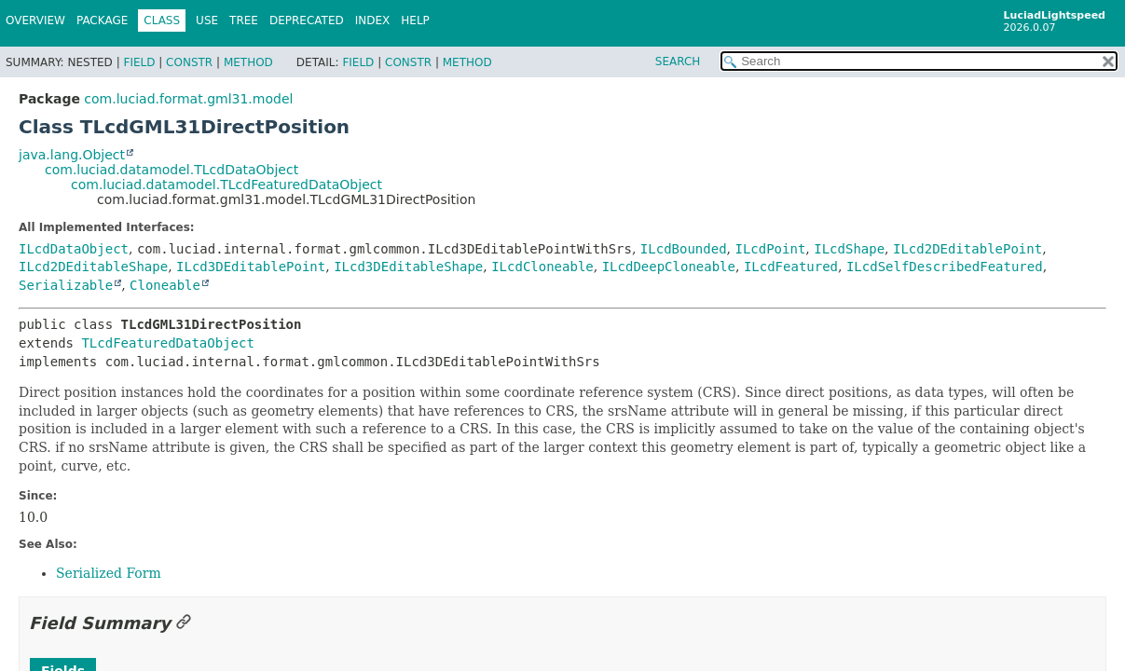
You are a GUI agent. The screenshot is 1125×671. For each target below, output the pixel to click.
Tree (243, 20)
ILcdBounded (683, 248)
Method (248, 62)
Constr (189, 62)
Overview (35, 20)
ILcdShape (849, 248)
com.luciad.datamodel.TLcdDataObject (171, 169)
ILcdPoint (769, 248)
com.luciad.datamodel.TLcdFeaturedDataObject (226, 184)
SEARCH (678, 61)
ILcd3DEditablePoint (250, 266)
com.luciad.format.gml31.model (188, 98)
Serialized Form (108, 573)
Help (415, 20)
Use (207, 20)
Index (373, 20)
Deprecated (306, 20)
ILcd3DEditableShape (408, 266)
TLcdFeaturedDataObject (167, 343)
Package (102, 20)
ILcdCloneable (542, 266)
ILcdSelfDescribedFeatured (944, 266)
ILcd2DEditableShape (93, 266)
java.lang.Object (72, 154)
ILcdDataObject (74, 248)
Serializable (66, 285)
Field (139, 62)
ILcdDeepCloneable (668, 266)
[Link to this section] (183, 623)
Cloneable (165, 285)
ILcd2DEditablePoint (967, 248)
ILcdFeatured (791, 266)
